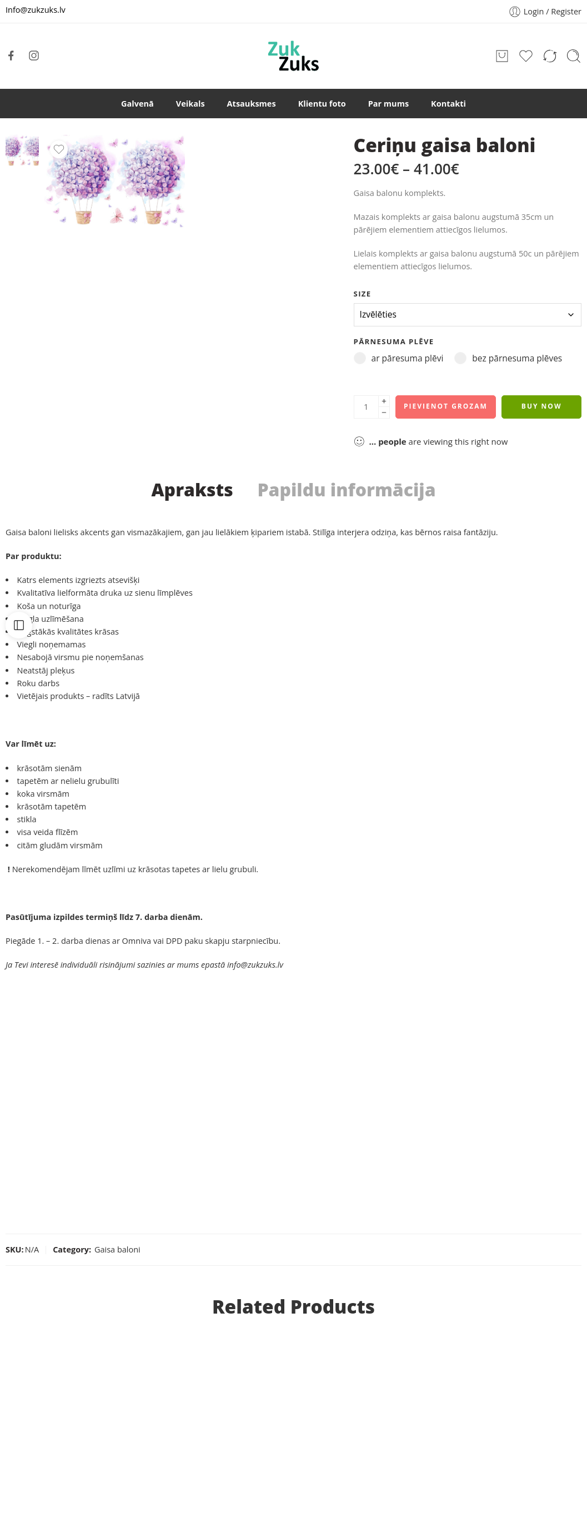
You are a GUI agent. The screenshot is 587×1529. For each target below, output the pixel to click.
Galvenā (137, 103)
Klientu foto (322, 103)
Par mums (388, 103)
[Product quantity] (366, 407)
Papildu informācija (346, 490)
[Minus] (384, 413)
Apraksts (192, 490)
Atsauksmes (251, 103)
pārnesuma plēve (394, 341)
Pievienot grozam (446, 406)
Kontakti (448, 103)
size (363, 294)
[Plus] (384, 401)
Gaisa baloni (117, 1249)
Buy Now (541, 406)
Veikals (190, 103)
